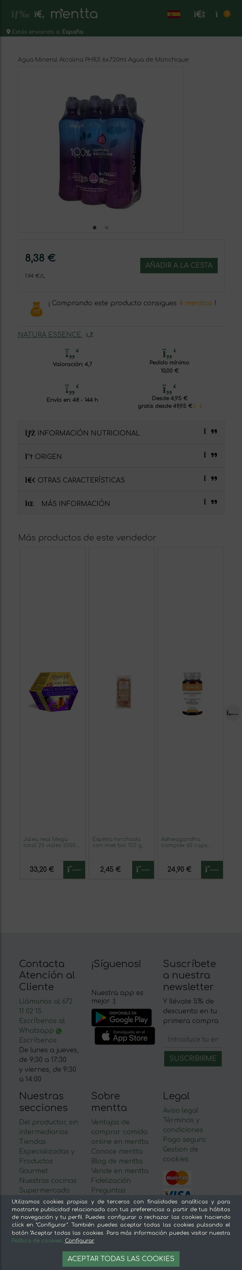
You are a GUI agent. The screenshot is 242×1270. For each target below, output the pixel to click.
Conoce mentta (117, 1151)
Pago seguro (184, 1139)
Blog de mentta (117, 1161)
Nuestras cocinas (48, 1180)
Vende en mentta (119, 1171)
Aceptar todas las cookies (121, 1259)
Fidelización (111, 1180)
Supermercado (44, 1190)
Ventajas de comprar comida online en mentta (119, 1132)
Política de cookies (37, 1241)
